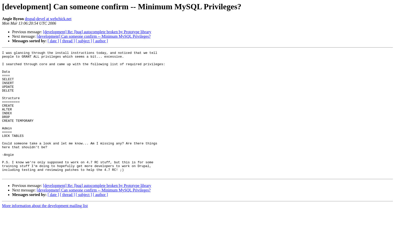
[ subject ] (84, 41)
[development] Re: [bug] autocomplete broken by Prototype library (97, 32)
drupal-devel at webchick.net (48, 19)
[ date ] (53, 41)
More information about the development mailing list (45, 230)
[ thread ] (67, 41)
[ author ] (100, 41)
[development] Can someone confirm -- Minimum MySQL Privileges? (94, 36)
